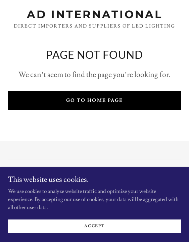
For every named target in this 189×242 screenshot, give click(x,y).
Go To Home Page (94, 100)
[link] (94, 14)
